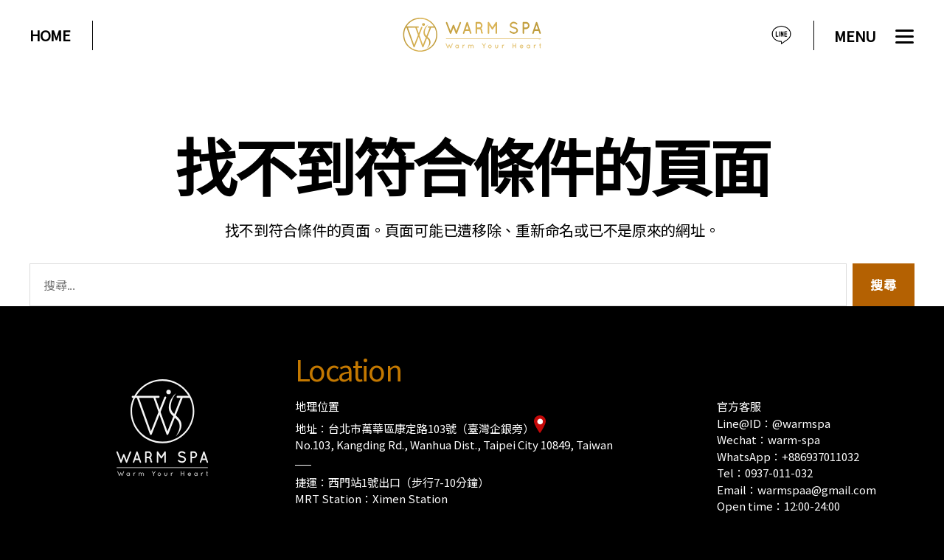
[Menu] (876, 38)
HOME (50, 35)
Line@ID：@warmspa (773, 423)
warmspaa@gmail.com (816, 489)
